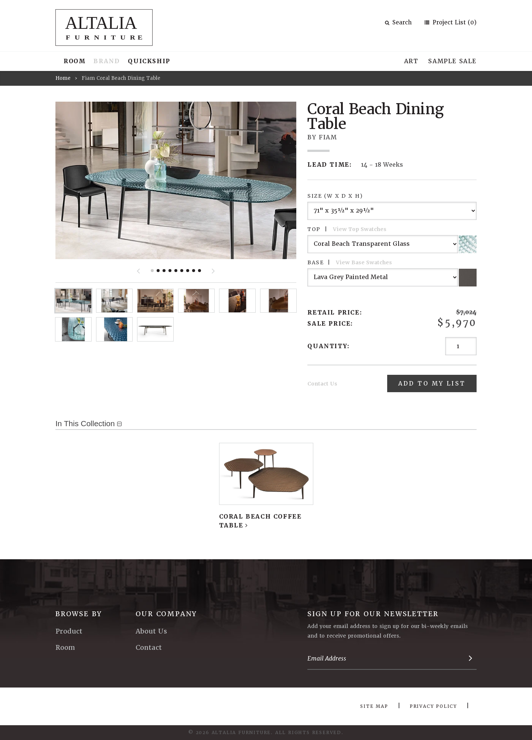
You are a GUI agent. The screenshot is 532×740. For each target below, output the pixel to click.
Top (346, 229)
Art (411, 61)
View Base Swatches (364, 262)
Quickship (149, 61)
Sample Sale (452, 61)
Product (68, 631)
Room (74, 61)
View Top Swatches (359, 229)
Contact (149, 647)
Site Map (374, 706)
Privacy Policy (433, 706)
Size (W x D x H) (335, 196)
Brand (106, 61)
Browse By (78, 614)
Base (349, 262)
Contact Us (322, 383)
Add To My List (431, 383)
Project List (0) (454, 22)
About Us (151, 631)
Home (63, 78)
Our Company (166, 614)
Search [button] (398, 22)
